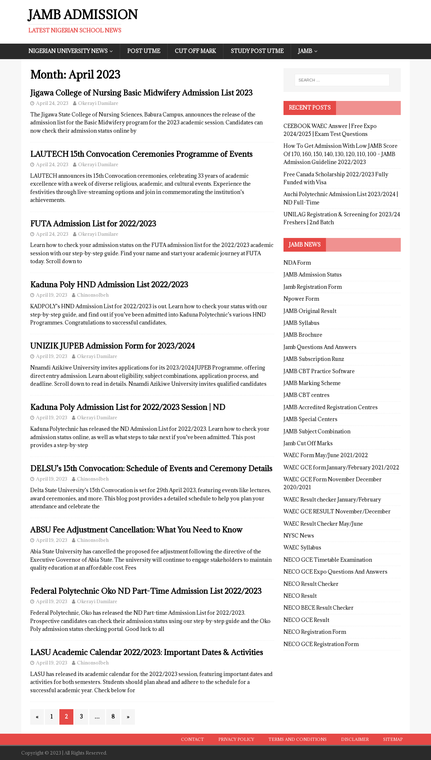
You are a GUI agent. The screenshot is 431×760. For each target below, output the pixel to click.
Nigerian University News (68, 51)
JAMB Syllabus (301, 322)
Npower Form (301, 298)
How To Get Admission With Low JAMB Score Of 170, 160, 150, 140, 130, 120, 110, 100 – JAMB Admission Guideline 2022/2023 (340, 153)
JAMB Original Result (309, 311)
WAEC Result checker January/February (332, 499)
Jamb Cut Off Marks (308, 443)
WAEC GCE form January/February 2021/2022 (341, 467)
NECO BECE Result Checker (318, 607)
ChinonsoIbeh (93, 295)
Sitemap (393, 739)
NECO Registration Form (314, 631)
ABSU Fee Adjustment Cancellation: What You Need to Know (136, 530)
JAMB (305, 51)
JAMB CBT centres (306, 395)
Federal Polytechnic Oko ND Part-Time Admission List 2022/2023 (146, 591)
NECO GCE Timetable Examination (327, 559)
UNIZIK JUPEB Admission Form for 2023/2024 (112, 346)
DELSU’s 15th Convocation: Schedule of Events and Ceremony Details (151, 468)
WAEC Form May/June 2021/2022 (325, 455)
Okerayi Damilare (98, 103)
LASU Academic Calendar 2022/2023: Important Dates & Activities (146, 652)
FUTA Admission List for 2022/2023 (93, 224)
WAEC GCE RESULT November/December (337, 511)
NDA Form (297, 262)
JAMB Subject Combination (316, 431)
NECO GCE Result (306, 620)
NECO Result (300, 595)
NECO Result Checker (311, 583)
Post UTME (143, 51)
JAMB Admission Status (312, 274)
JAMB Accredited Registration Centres (330, 407)
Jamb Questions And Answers (320, 347)
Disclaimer (355, 739)
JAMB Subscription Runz (313, 358)
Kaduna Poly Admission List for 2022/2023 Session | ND (127, 407)
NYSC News (298, 535)
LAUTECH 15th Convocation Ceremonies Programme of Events (141, 154)
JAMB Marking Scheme (312, 383)
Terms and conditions (297, 739)
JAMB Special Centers (310, 419)
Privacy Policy (236, 739)
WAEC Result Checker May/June (323, 523)
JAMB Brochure (302, 334)
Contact (192, 739)
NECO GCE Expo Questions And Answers (335, 571)
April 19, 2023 (51, 295)
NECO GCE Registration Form (321, 644)
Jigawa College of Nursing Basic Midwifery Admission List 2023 (141, 93)
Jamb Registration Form (312, 286)
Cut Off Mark (195, 51)
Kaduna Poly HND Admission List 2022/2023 (109, 285)
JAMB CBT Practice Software (319, 371)
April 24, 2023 (52, 103)
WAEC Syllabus (302, 547)
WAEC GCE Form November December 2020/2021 (332, 483)
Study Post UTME (257, 51)
